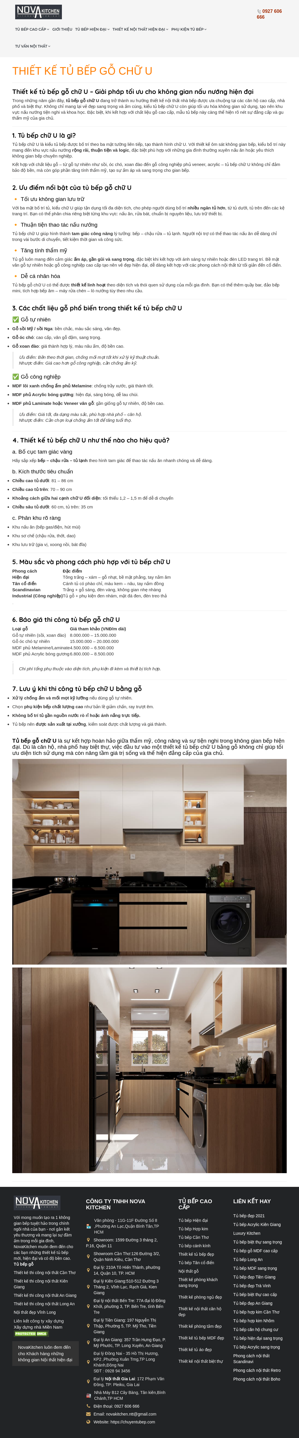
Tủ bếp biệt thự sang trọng (257, 1224)
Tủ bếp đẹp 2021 (249, 1198)
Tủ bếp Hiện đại (193, 1202)
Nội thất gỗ (188, 1253)
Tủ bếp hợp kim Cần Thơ (256, 1294)
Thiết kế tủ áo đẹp (195, 1331)
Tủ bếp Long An (248, 1241)
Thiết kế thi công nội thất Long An (44, 1286)
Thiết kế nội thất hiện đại (170, 11)
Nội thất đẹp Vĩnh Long (35, 1294)
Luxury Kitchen (246, 1215)
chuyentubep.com (62, 1431)
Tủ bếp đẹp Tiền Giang (254, 1259)
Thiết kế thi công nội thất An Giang (45, 1277)
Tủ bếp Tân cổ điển (196, 1245)
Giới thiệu (92, 11)
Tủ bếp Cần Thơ (193, 1219)
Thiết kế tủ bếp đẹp (196, 1236)
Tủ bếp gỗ (23, 1246)
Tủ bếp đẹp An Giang (252, 1285)
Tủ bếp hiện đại (122, 11)
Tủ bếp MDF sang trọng (255, 1250)
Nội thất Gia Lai (120, 1361)
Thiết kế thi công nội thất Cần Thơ (45, 1254)
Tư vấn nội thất (62, 28)
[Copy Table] (12, 586)
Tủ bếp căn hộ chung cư (255, 1311)
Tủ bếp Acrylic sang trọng (256, 1329)
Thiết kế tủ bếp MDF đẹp (201, 1320)
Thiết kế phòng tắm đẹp (200, 1308)
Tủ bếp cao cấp (62, 11)
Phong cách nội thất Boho (256, 1361)
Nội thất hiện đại (56, 1341)
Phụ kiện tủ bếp (219, 11)
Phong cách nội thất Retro (257, 1352)
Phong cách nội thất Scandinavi (251, 1341)
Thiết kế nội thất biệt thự (200, 1343)
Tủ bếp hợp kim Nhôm (253, 1303)
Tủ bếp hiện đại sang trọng (258, 1320)
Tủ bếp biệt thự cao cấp (255, 1276)
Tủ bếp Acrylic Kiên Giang (257, 1206)
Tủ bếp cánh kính (194, 1228)
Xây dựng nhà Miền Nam (38, 1309)
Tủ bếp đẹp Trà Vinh (252, 1268)
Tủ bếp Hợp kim (193, 1211)
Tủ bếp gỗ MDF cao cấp (255, 1233)
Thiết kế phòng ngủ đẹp (200, 1279)
